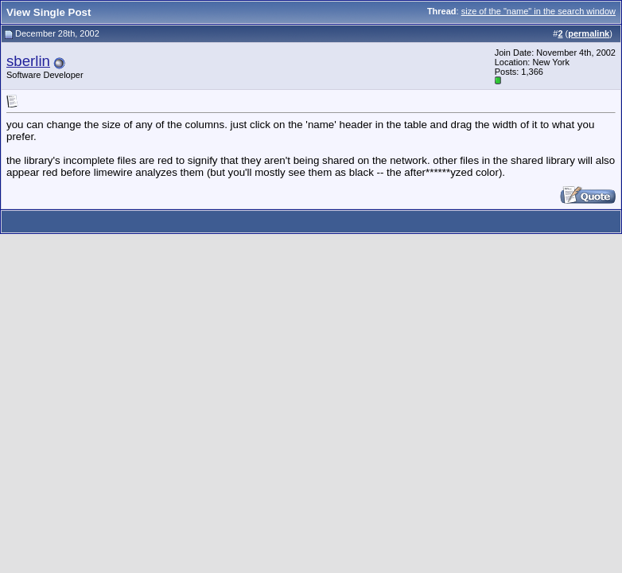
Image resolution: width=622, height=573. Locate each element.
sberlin (28, 61)
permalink (588, 33)
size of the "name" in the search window (538, 11)
